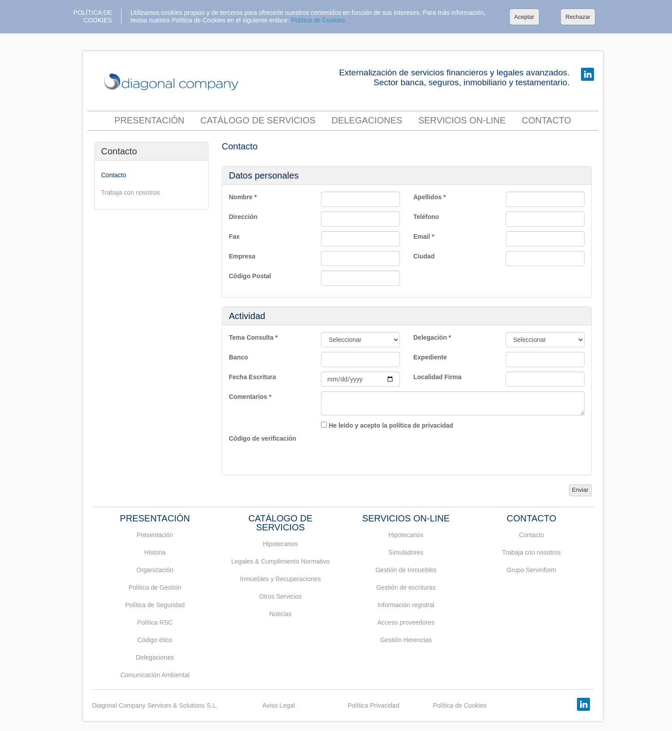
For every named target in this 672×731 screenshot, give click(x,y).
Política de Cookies (460, 705)
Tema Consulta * (253, 337)
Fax (234, 236)
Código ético (155, 639)
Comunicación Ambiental (154, 674)
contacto (546, 120)
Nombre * (243, 197)
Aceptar (524, 16)
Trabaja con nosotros (130, 192)
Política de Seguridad (155, 604)
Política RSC (155, 622)
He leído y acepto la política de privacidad (391, 425)
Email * (423, 236)
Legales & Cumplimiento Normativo (280, 561)
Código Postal (250, 276)
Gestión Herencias (406, 639)
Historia (154, 552)
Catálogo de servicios (258, 120)
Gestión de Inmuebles (405, 569)
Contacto (119, 151)
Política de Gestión (155, 587)
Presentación (149, 120)
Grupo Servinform (531, 569)
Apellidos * (429, 197)
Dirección (243, 216)
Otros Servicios (280, 596)
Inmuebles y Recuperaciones (280, 578)
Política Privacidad (373, 705)
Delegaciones (367, 120)
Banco (238, 357)
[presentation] (389, 450)
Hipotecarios (280, 543)
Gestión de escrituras (405, 587)
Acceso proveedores (406, 622)
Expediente (430, 357)
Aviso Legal (279, 705)
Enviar (580, 489)
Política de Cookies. (319, 20)
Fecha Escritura (252, 377)
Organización (154, 569)
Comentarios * (250, 396)
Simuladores (406, 552)
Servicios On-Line (462, 120)
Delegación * (432, 337)
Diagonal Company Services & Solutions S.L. (155, 705)
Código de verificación (262, 438)
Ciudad (423, 256)
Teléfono (426, 216)
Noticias (280, 613)
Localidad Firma (437, 377)
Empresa (242, 256)
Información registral (405, 604)
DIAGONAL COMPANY (173, 82)
